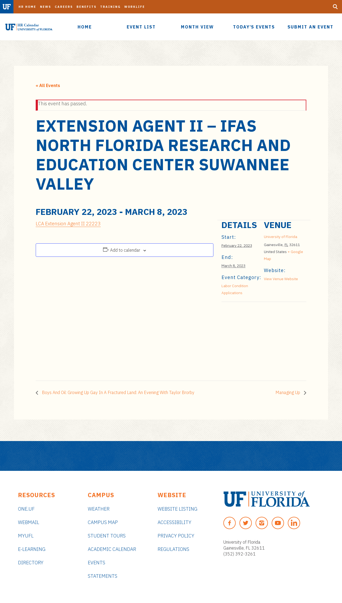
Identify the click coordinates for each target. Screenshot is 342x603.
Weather (99, 509)
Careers (64, 7)
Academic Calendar (112, 549)
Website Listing (177, 509)
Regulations (173, 549)
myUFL (26, 536)
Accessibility (174, 522)
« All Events (48, 85)
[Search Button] (335, 6)
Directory (30, 562)
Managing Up (288, 392)
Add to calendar (125, 250)
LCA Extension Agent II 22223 (68, 224)
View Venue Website (281, 278)
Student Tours (107, 536)
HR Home (27, 7)
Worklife (134, 7)
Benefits (86, 7)
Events (96, 562)
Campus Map (103, 522)
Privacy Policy (176, 536)
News (45, 7)
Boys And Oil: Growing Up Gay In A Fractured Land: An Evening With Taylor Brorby (117, 392)
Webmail (28, 522)
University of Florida (280, 236)
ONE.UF (26, 509)
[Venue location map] (249, 338)
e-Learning (31, 549)
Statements (102, 576)
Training (110, 7)
